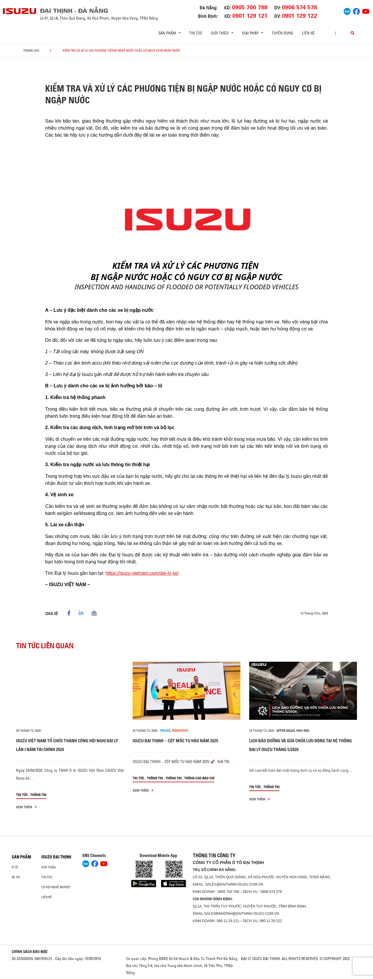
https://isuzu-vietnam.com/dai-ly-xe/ (142, 573)
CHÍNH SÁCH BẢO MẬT (30, 951)
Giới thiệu (48, 867)
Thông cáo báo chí (199, 778)
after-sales (285, 731)
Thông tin (38, 794)
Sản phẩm (21, 857)
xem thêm (26, 807)
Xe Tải (16, 877)
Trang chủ (31, 50)
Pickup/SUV (180, 731)
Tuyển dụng (282, 33)
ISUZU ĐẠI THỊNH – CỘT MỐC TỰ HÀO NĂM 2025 (175, 740)
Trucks (165, 731)
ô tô (15, 867)
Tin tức (195, 33)
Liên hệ (308, 33)
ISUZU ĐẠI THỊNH (56, 857)
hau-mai (302, 731)
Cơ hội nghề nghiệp (55, 887)
